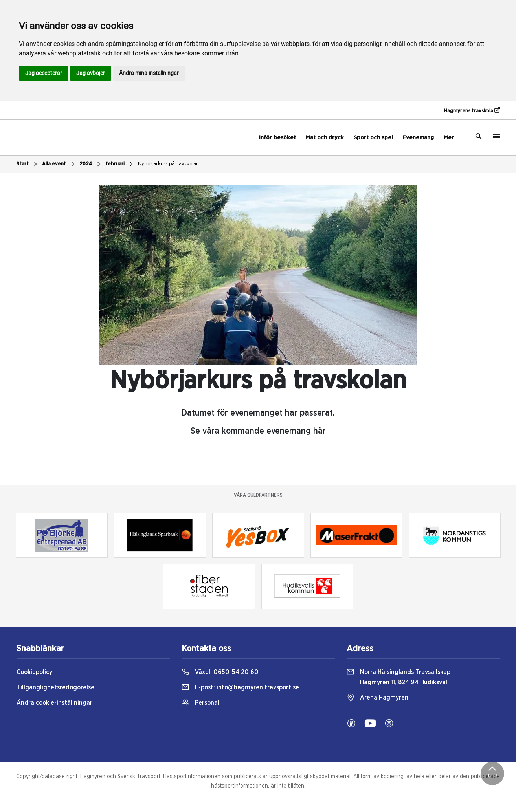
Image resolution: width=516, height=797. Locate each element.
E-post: (240, 687)
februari (120, 164)
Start (28, 164)
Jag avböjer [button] (90, 73)
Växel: (220, 672)
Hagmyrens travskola (472, 110)
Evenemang (418, 138)
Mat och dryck (325, 138)
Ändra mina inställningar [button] (149, 73)
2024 (90, 164)
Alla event (59, 164)
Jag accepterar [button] (43, 73)
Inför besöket (277, 138)
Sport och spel (373, 138)
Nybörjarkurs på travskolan (168, 164)
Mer (449, 138)
